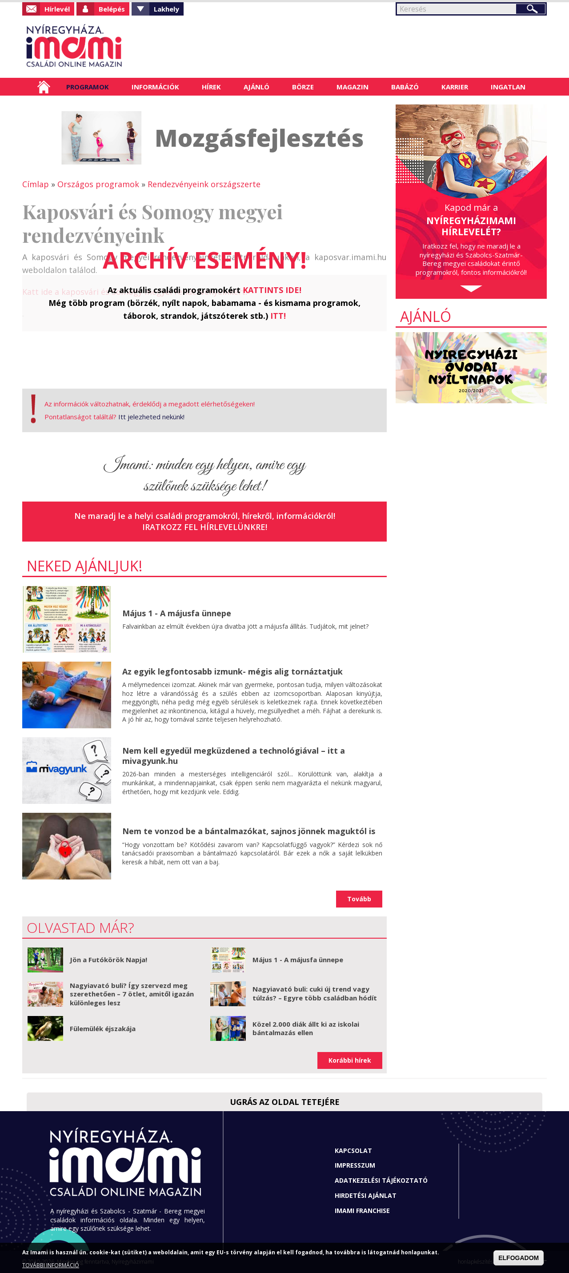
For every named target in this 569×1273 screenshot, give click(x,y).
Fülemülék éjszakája (103, 1028)
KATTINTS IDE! (272, 290)
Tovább (359, 899)
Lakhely (166, 8)
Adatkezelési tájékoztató (381, 1180)
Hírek (211, 86)
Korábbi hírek (350, 1060)
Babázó (405, 86)
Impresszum (355, 1165)
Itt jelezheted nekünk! (151, 416)
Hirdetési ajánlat (366, 1195)
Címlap (44, 87)
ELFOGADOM (518, 1257)
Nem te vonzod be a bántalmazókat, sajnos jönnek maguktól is (248, 831)
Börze (303, 86)
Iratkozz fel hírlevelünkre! (204, 527)
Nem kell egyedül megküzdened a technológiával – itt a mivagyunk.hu (233, 755)
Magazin (353, 86)
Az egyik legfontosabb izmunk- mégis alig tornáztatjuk (232, 671)
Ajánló (256, 86)
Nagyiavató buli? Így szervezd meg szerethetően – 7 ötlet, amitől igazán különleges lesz (132, 994)
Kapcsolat (353, 1150)
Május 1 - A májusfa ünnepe (176, 613)
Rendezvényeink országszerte (204, 184)
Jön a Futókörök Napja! (108, 959)
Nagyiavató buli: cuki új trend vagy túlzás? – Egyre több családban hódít (314, 993)
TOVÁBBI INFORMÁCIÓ (50, 1265)
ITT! (278, 315)
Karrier (454, 86)
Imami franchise (362, 1210)
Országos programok (98, 184)
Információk (155, 86)
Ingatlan (508, 86)
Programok (87, 86)
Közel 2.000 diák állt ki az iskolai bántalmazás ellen (305, 1028)
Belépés (112, 8)
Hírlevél (57, 8)
